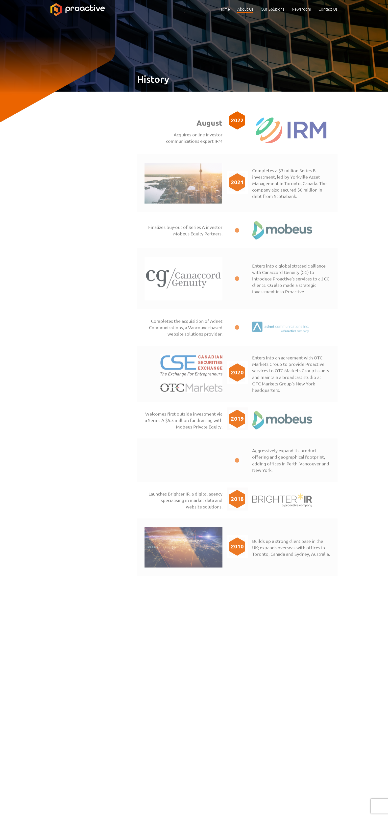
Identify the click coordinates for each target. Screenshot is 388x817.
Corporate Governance (72, 156)
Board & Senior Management (78, 123)
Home (224, 18)
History (57, 145)
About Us (245, 18)
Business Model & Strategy (76, 134)
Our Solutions (272, 18)
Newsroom (301, 18)
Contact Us (328, 18)
